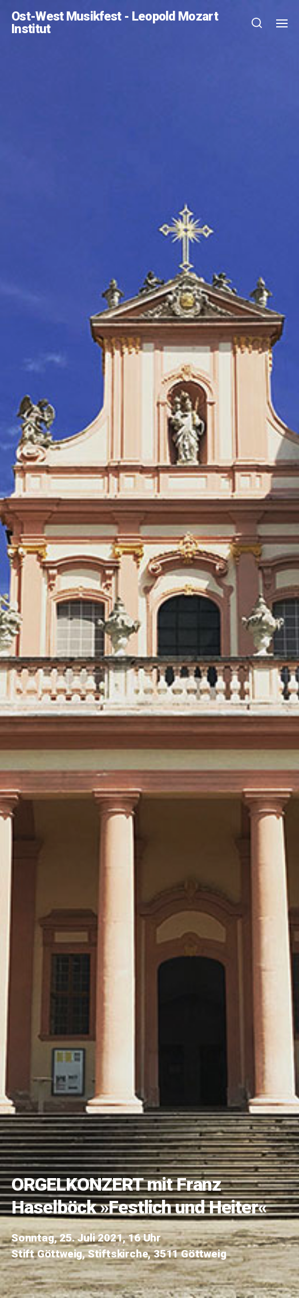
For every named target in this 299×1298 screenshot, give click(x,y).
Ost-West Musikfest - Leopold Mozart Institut (114, 22)
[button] (257, 23)
